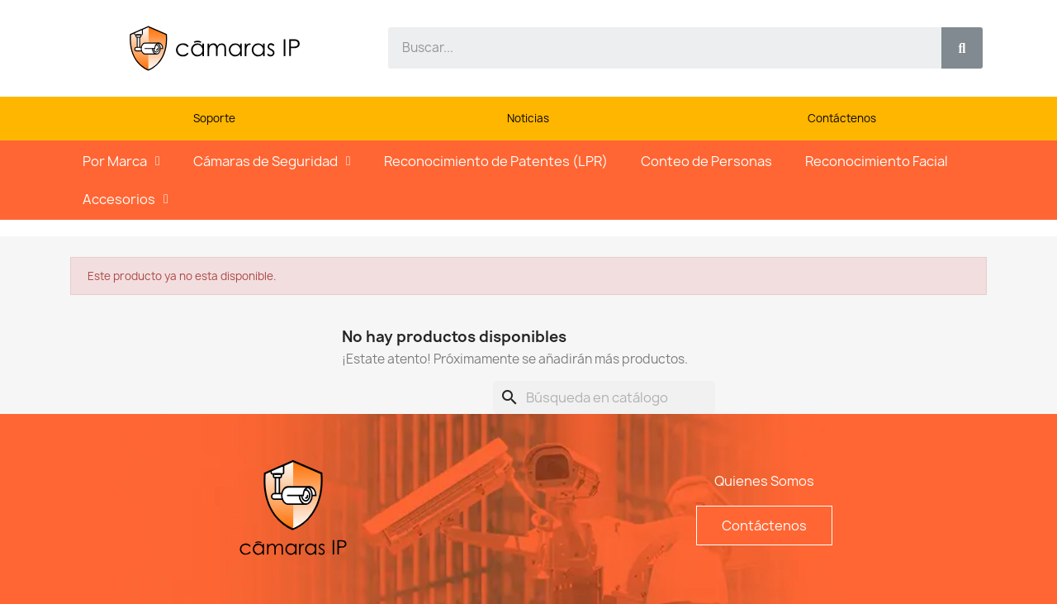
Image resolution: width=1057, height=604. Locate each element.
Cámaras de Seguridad (272, 161)
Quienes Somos (764, 481)
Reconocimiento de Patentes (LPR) (496, 161)
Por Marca (121, 161)
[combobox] (655, 48)
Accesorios (125, 199)
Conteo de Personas (706, 161)
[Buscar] (604, 397)
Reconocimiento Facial (876, 161)
